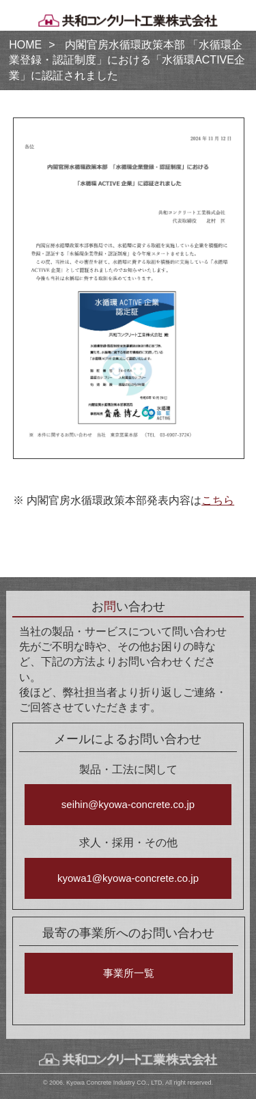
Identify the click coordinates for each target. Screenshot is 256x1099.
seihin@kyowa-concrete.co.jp (128, 804)
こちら (217, 500)
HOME (25, 45)
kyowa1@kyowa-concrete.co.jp (128, 878)
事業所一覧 (128, 973)
